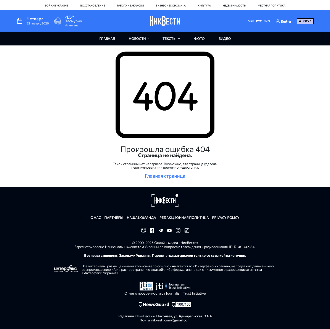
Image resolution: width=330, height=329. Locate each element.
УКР (251, 21)
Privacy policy (226, 217)
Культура (204, 5)
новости (137, 38)
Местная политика (271, 5)
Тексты (169, 38)
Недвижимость (234, 5)
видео (225, 38)
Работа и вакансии (130, 5)
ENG (267, 21)
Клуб (307, 21)
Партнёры (113, 217)
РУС (259, 21)
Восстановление (92, 5)
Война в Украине (56, 5)
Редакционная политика (184, 217)
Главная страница (165, 176)
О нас (95, 217)
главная (107, 38)
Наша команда (141, 217)
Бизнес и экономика (171, 5)
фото (199, 38)
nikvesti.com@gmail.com (170, 320)
